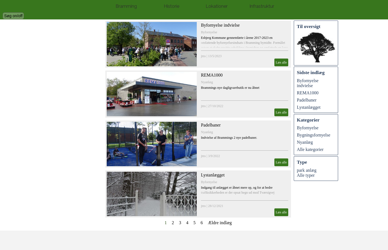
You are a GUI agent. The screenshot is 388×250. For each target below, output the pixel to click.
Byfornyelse (209, 32)
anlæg (311, 170)
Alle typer (306, 175)
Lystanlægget (212, 175)
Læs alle (281, 62)
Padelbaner (211, 125)
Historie (171, 6)
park (301, 170)
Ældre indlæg (220, 222)
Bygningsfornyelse (313, 135)
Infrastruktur (261, 6)
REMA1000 (212, 75)
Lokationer (217, 6)
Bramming (126, 6)
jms (203, 56)
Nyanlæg (207, 82)
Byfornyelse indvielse (220, 25)
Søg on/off (13, 16)
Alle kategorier (310, 149)
